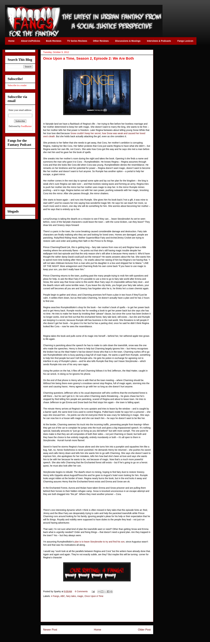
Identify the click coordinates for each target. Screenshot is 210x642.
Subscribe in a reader (17, 85)
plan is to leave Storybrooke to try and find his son (99, 541)
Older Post (144, 629)
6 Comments (81, 591)
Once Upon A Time (93, 596)
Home (97, 629)
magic (80, 596)
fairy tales (71, 596)
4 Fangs (55, 596)
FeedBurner (26, 126)
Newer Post (50, 629)
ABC (62, 596)
